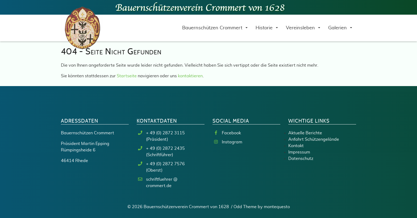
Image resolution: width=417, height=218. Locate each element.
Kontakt (296, 146)
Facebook (231, 133)
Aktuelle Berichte (305, 133)
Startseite (127, 76)
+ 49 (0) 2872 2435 (165, 148)
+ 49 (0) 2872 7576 (165, 164)
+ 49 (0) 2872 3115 (165, 133)
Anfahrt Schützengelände (313, 139)
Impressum (299, 152)
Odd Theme (245, 207)
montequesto (277, 207)
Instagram (232, 142)
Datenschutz (300, 158)
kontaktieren (190, 76)
